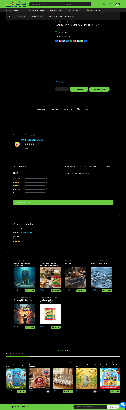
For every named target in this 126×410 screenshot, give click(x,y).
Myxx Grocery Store (25, 232)
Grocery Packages (113, 362)
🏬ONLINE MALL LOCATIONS (37, 10)
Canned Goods (18, 261)
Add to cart (101, 89)
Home (8, 16)
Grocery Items (20, 16)
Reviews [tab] (54, 109)
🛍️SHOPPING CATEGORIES (57, 10)
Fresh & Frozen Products (98, 261)
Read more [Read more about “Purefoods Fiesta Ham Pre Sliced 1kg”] (48, 391)
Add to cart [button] (30, 290)
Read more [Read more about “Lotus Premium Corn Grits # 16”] (95, 391)
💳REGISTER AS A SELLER (76, 10)
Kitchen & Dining (70, 261)
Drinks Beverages (37, 16)
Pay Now (80, 89)
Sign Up (113, 407)
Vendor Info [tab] (67, 109)
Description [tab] (41, 109)
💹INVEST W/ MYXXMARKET (95, 10)
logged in (76, 173)
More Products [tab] (83, 109)
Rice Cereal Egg (19, 362)
